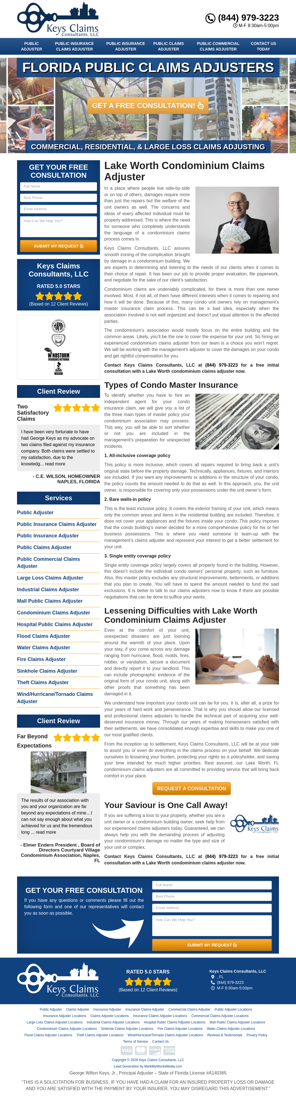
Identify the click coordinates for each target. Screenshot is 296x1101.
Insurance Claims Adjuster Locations (160, 1016)
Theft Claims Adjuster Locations (99, 1035)
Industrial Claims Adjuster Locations (113, 1022)
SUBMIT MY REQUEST (58, 246)
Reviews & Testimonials (224, 1035)
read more (55, 463)
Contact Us (160, 1042)
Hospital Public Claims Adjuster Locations (174, 1022)
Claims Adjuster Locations (109, 1016)
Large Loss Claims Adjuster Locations (54, 1022)
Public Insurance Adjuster (125, 46)
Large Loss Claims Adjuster (50, 578)
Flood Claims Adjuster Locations (48, 1035)
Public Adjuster (31, 46)
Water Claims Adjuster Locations (231, 1029)
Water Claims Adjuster (43, 647)
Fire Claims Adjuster (41, 659)
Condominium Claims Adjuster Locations (67, 1029)
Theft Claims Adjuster (43, 682)
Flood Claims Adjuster (43, 636)
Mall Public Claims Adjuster (50, 601)
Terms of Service (135, 1042)
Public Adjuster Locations (233, 1009)
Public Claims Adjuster (168, 46)
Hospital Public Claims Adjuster (55, 624)
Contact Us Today (263, 46)
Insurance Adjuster (107, 1009)
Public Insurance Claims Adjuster (74, 46)
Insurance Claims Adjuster (144, 1009)
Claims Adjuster (77, 1009)
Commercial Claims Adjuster (189, 1009)
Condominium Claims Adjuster (53, 613)
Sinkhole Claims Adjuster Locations (127, 1029)
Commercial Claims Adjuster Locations (219, 1016)
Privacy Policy (257, 1035)
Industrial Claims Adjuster (48, 589)
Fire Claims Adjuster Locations (180, 1029)
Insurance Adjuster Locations (64, 1016)
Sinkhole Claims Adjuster (47, 671)
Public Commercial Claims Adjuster (218, 46)
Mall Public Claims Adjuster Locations (237, 1022)
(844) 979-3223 (242, 18)
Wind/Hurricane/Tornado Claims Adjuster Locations (165, 1035)
